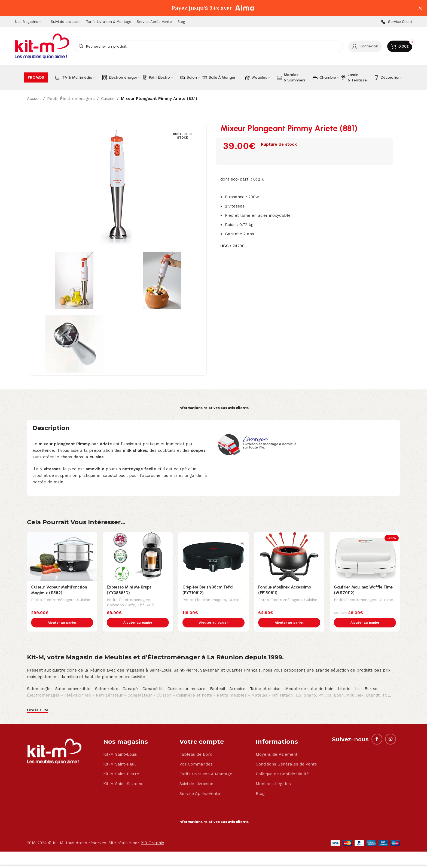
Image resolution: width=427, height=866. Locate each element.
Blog (260, 782)
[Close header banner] (420, 8)
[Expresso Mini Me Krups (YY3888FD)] (138, 556)
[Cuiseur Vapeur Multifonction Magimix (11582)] (62, 556)
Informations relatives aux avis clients (213, 408)
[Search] (209, 46)
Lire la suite (37, 699)
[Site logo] (42, 46)
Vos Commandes (196, 752)
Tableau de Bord (195, 742)
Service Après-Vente (199, 782)
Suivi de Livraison (196, 772)
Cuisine (108, 98)
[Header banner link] (205, 8)
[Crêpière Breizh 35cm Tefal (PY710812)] (213, 556)
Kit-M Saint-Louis (120, 742)
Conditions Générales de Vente (286, 752)
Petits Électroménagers (71, 98)
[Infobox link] (396, 22)
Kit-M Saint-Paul (119, 752)
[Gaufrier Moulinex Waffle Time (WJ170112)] (365, 556)
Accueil (34, 98)
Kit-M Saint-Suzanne (123, 772)
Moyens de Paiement (276, 742)
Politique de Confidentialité (282, 762)
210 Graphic (152, 831)
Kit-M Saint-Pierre (121, 762)
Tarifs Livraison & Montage (205, 762)
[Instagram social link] (390, 727)
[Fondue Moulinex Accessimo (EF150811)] (289, 556)
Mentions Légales (273, 772)
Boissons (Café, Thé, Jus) (131, 605)
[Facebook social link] (376, 727)
